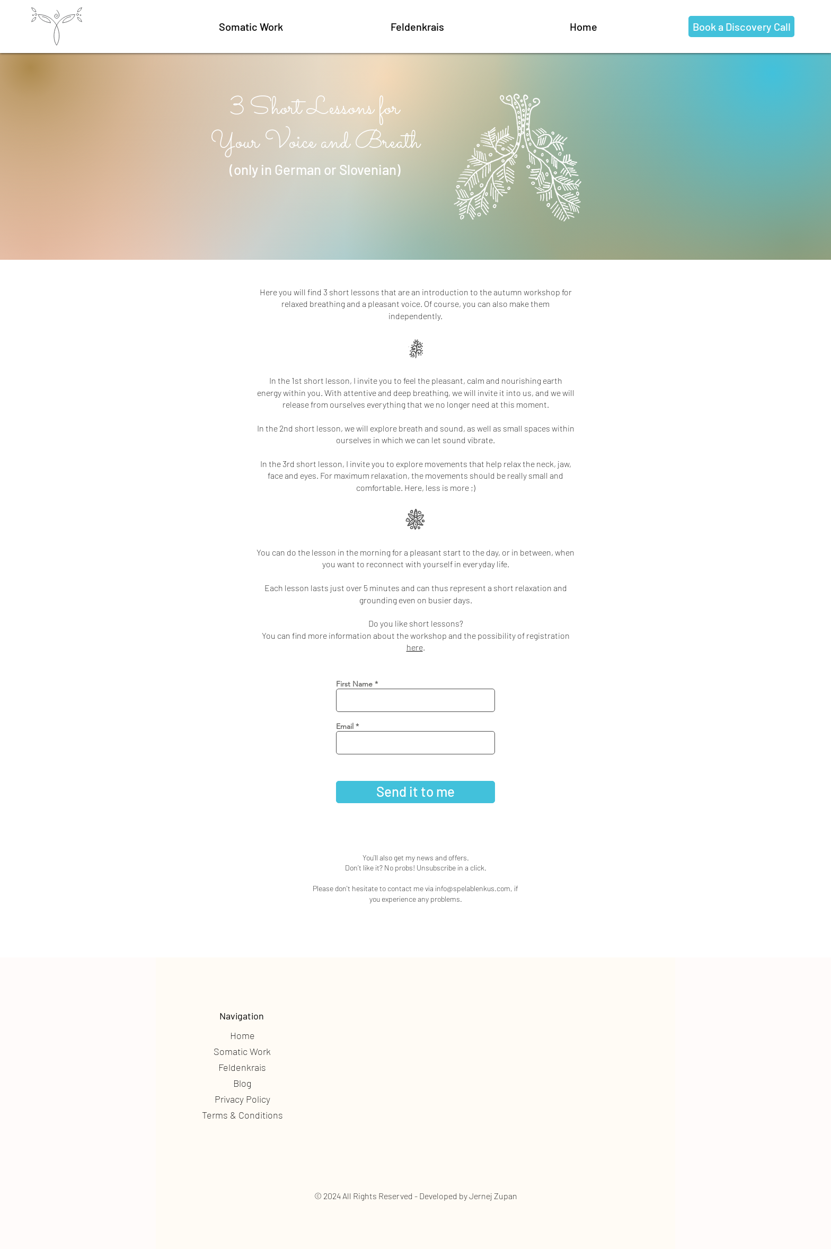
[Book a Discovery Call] (741, 26)
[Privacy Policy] (242, 1099)
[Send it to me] (415, 792)
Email (344, 726)
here (414, 647)
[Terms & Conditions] (242, 1115)
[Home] (242, 1036)
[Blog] (242, 1084)
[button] (251, 26)
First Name (354, 684)
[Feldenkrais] (417, 26)
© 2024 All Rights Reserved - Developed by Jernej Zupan (415, 1196)
